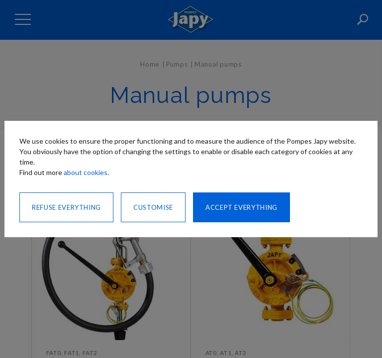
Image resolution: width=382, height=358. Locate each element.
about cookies (85, 172)
